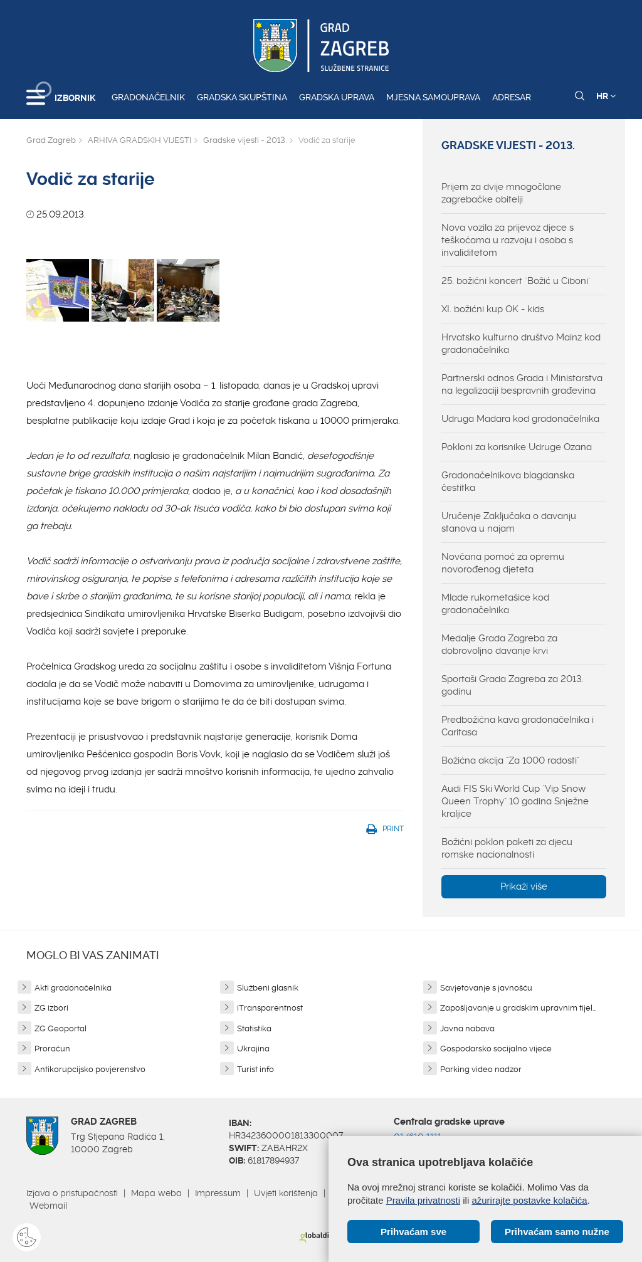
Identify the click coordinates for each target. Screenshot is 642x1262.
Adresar (511, 97)
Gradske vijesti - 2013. (245, 140)
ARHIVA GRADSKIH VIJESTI (139, 140)
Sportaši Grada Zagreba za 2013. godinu (512, 685)
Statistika (254, 1028)
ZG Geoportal (60, 1028)
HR (606, 96)
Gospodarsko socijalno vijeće (496, 1048)
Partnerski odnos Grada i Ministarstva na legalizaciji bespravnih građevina (522, 384)
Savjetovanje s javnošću (486, 987)
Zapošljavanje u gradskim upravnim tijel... (518, 1007)
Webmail (48, 1206)
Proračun (52, 1048)
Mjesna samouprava (433, 97)
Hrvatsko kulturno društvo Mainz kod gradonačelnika (521, 343)
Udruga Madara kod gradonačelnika (520, 418)
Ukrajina (253, 1048)
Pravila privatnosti (423, 1200)
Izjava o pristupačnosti (72, 1193)
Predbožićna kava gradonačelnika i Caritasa (517, 726)
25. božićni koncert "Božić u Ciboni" (516, 281)
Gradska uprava (336, 97)
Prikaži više (523, 886)
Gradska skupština (242, 97)
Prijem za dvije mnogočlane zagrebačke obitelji (501, 193)
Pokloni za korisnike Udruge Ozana (516, 447)
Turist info (255, 1069)
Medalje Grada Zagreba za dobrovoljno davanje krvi (499, 644)
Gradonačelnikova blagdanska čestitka (507, 481)
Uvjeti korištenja (286, 1193)
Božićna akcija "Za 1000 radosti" (510, 760)
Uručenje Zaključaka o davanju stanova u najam (508, 522)
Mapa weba (156, 1193)
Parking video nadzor (481, 1069)
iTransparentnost (270, 1007)
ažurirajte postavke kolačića (529, 1200)
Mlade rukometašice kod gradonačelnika (495, 604)
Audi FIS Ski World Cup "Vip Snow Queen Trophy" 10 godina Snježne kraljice (515, 801)
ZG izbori (51, 1007)
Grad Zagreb (51, 140)
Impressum (218, 1193)
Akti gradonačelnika (73, 987)
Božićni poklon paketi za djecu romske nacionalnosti (506, 848)
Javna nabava (467, 1028)
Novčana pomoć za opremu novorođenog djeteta (502, 563)
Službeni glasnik (267, 987)
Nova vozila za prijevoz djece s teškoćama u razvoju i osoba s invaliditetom (507, 240)
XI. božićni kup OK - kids (492, 309)
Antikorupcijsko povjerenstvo (89, 1069)
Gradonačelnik (148, 97)
